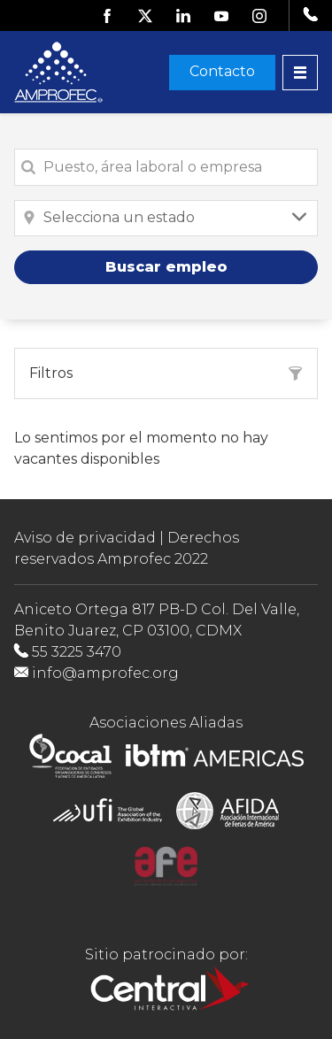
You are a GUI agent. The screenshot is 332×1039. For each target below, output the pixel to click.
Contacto (222, 71)
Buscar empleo (166, 266)
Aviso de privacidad (85, 537)
